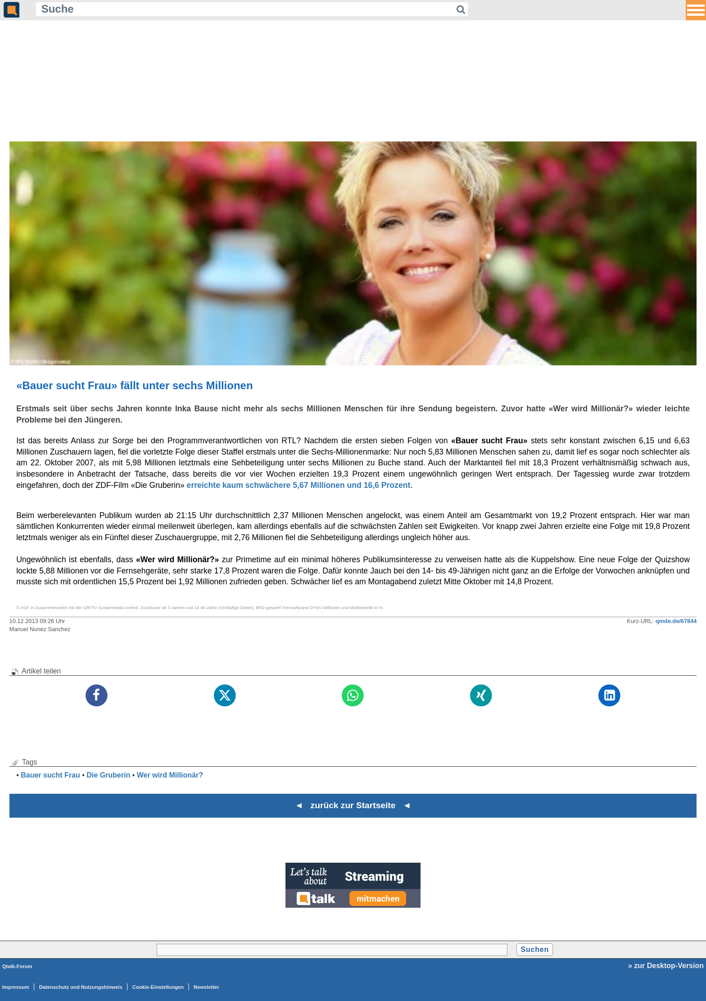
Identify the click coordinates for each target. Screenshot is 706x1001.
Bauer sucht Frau (50, 775)
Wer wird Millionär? (170, 775)
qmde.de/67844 (676, 621)
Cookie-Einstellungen (158, 987)
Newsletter (206, 987)
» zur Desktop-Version (666, 965)
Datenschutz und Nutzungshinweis (80, 987)
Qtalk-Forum (17, 966)
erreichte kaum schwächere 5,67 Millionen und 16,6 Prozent (299, 485)
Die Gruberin (108, 775)
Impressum (15, 987)
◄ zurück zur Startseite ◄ (353, 805)
